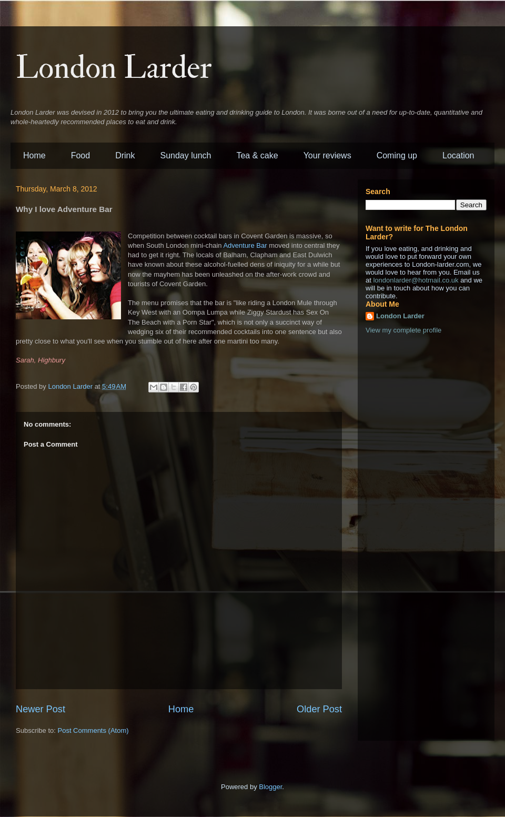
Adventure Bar (245, 245)
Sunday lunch (185, 155)
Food (80, 155)
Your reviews (327, 155)
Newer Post (40, 709)
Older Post (319, 709)
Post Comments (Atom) (93, 730)
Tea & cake (257, 155)
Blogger (270, 787)
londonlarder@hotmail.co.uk (415, 280)
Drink (125, 155)
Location (458, 155)
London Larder (114, 68)
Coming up (397, 155)
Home (34, 155)
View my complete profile (403, 330)
